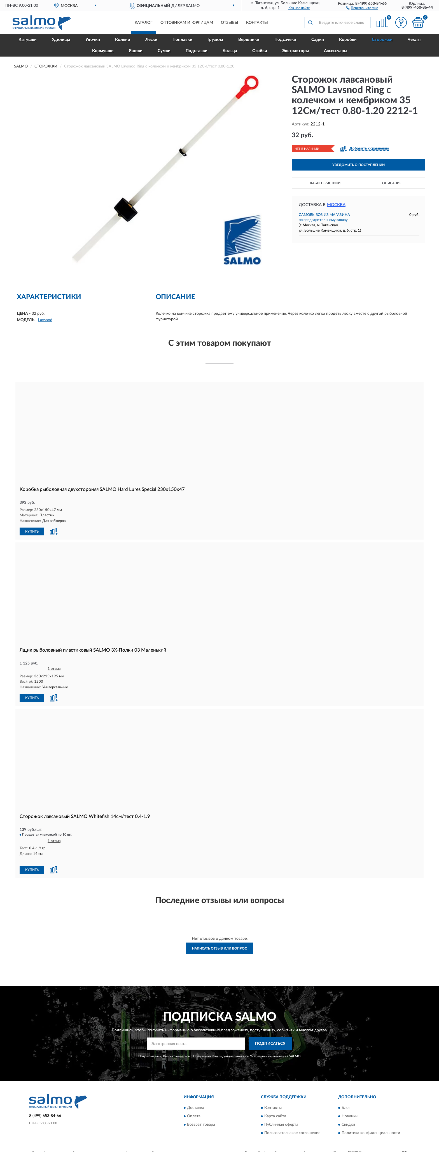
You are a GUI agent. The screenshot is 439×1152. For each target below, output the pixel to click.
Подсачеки (285, 40)
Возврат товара (201, 1125)
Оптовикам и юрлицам (186, 23)
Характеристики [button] (325, 183)
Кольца (230, 51)
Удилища (61, 40)
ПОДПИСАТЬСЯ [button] (270, 1044)
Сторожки (382, 40)
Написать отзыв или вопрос (219, 948)
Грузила (215, 40)
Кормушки (103, 51)
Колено (122, 40)
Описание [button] (391, 183)
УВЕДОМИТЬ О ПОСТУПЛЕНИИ (358, 165)
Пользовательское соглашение (292, 1133)
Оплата (193, 1116)
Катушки (27, 40)
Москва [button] (336, 205)
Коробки (348, 40)
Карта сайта (275, 1116)
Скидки (348, 1125)
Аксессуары (335, 51)
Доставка (195, 1108)
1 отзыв (54, 669)
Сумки (164, 51)
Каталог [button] (144, 23)
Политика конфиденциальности (371, 1133)
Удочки (92, 40)
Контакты (257, 23)
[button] (362, 7)
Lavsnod (45, 320)
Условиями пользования (269, 1056)
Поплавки (182, 40)
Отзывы (229, 23)
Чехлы (414, 40)
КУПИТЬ (32, 531)
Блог (346, 1108)
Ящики (136, 51)
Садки (317, 40)
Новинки (350, 1116)
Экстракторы (295, 51)
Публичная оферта (281, 1125)
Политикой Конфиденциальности (219, 1056)
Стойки (259, 51)
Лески (151, 40)
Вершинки (248, 40)
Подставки (196, 51)
